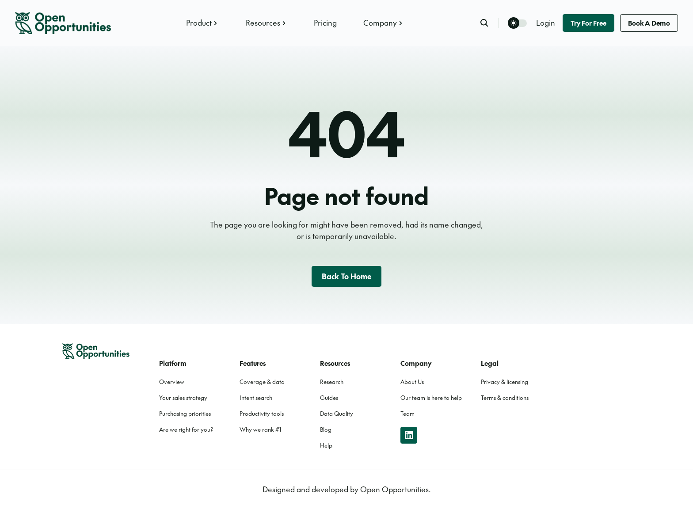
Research (331, 382)
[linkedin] (408, 435)
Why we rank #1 (260, 429)
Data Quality (336, 414)
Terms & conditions (505, 398)
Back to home (347, 276)
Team (407, 414)
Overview (171, 382)
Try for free (588, 22)
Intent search (256, 398)
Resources (267, 22)
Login (545, 22)
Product (202, 22)
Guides (329, 398)
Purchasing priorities (185, 414)
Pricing (325, 22)
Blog (325, 429)
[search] (489, 22)
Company (383, 22)
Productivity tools (262, 414)
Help (326, 445)
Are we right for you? (186, 429)
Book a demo (649, 22)
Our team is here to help (431, 398)
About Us (412, 382)
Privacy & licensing (504, 382)
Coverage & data (262, 382)
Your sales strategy (183, 398)
